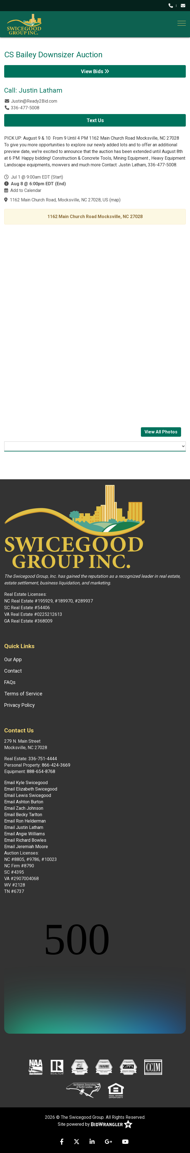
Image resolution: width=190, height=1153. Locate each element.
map (115, 200)
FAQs (10, 682)
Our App (13, 659)
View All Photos (161, 431)
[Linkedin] (92, 1142)
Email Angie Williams (24, 833)
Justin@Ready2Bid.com (34, 101)
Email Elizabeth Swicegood (30, 789)
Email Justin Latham (23, 827)
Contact (13, 671)
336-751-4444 (42, 758)
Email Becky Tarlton (23, 814)
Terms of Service (23, 694)
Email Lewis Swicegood (27, 795)
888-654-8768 (41, 771)
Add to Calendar (25, 190)
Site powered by (95, 1124)
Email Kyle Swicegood (26, 782)
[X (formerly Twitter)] (77, 1142)
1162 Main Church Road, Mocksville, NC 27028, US (59, 200)
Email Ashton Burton (23, 801)
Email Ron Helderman (25, 821)
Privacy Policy (19, 705)
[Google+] (108, 1142)
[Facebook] (62, 1142)
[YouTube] (125, 1142)
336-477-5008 (25, 107)
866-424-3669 (56, 765)
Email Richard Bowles (25, 840)
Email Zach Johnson (23, 808)
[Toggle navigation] (181, 23)
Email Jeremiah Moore (26, 846)
